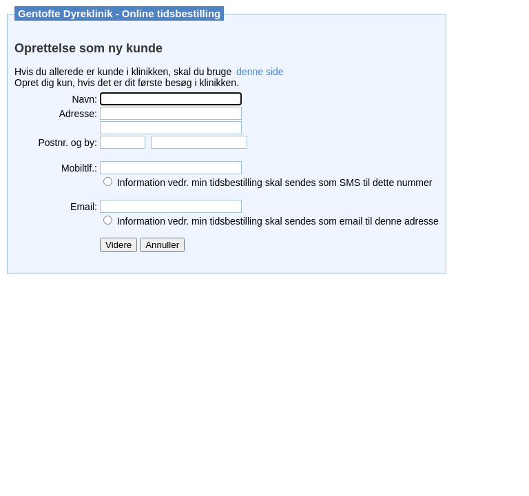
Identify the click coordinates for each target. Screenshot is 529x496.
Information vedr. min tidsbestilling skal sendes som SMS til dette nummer (275, 182)
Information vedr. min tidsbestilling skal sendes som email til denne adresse (278, 221)
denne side (260, 71)
